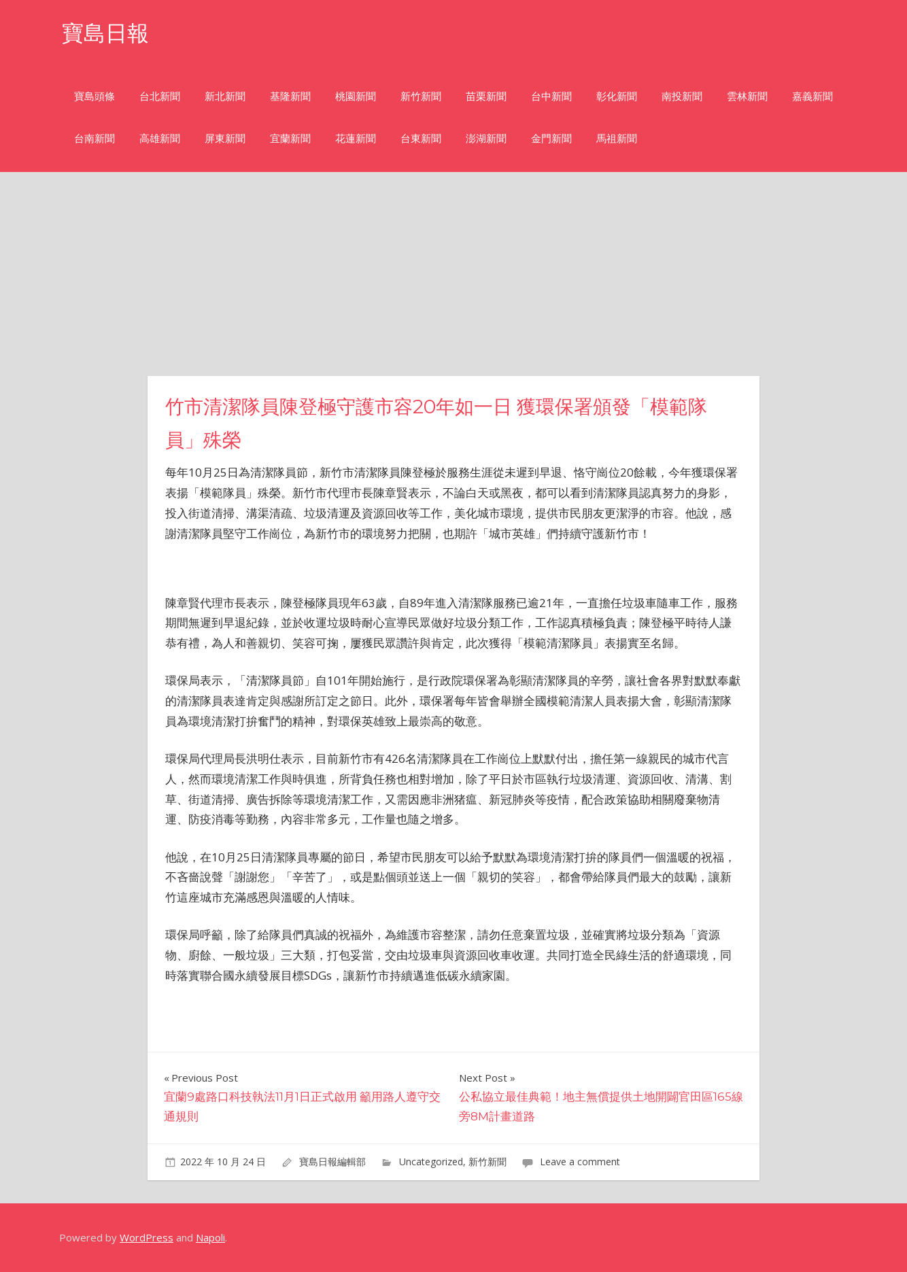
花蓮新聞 (355, 138)
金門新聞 (551, 138)
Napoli (210, 1237)
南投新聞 (682, 96)
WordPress (146, 1237)
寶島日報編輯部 (332, 1161)
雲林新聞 (747, 96)
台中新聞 (551, 96)
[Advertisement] (453, 274)
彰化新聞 (616, 96)
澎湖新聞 (486, 138)
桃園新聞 (355, 96)
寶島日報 (105, 33)
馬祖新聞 (616, 138)
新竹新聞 (420, 96)
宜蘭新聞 (290, 138)
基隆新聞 (290, 96)
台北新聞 (159, 96)
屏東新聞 (225, 138)
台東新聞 (420, 138)
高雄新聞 (159, 138)
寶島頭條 (94, 96)
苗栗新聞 (486, 96)
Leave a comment (580, 1161)
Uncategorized (431, 1161)
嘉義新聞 (812, 96)
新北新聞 (225, 96)
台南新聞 (94, 138)
